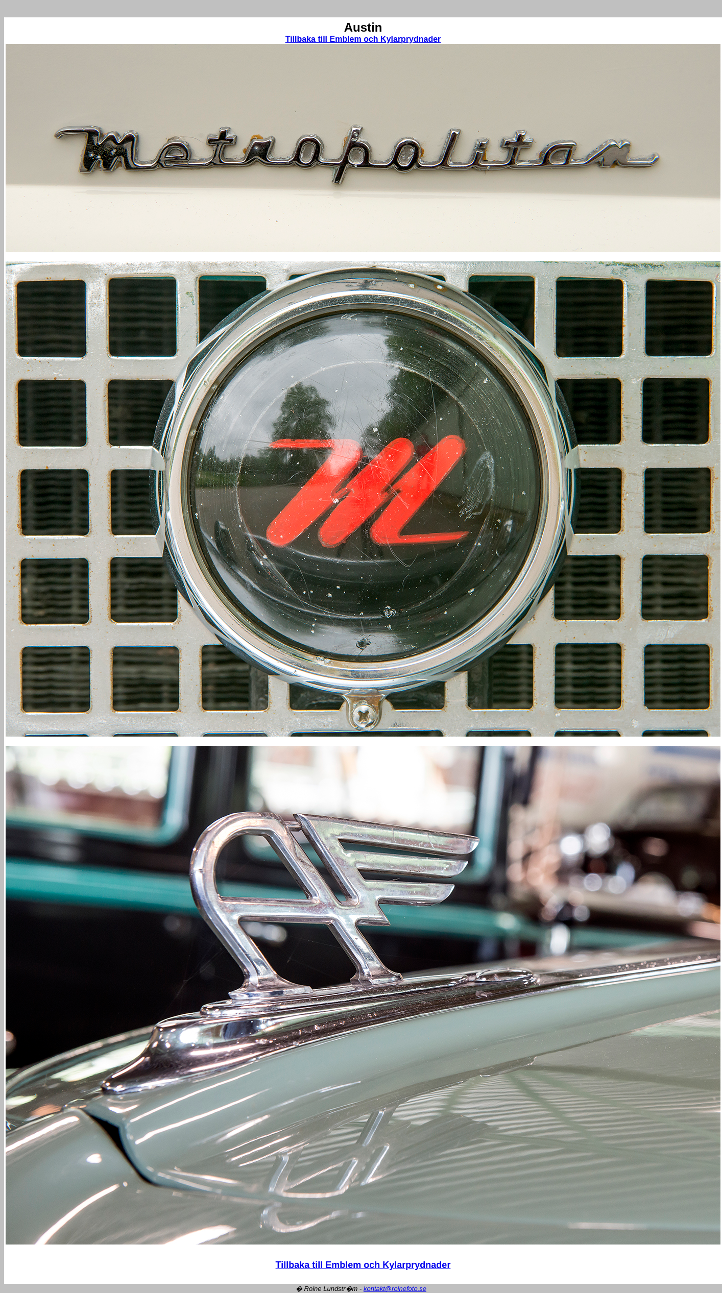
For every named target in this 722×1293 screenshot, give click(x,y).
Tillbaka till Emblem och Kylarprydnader (363, 39)
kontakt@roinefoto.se (395, 1288)
